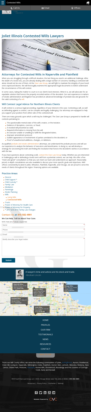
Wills (7, 194)
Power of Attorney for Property (17, 207)
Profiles (45, 325)
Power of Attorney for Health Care (19, 205)
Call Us (15, 8)
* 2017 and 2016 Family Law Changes (20, 210)
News (45, 339)
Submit (8, 260)
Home (45, 320)
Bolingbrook (67, 362)
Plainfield (30, 367)
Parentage (9, 189)
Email (45, 8)
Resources (45, 344)
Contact (45, 349)
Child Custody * (11, 182)
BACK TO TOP (45, 354)
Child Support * (11, 179)
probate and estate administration (25, 144)
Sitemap (60, 383)
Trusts (7, 202)
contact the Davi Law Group (50, 155)
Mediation (9, 187)
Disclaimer (52, 383)
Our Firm (45, 329)
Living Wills (11, 197)
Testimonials (45, 334)
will (23, 99)
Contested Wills (14, 199)
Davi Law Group (41, 83)
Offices (75, 8)
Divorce (8, 177)
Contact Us (8, 214)
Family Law (9, 184)
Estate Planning (11, 192)
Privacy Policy (41, 383)
